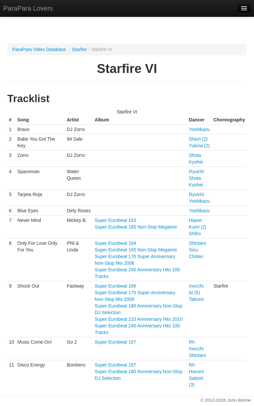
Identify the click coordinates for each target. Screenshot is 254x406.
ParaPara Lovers (28, 8)
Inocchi (196, 286)
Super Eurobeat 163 (115, 220)
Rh (192, 342)
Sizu (193, 249)
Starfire (79, 49)
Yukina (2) (199, 145)
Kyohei (196, 162)
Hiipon (195, 220)
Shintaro (197, 243)
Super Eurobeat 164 (115, 243)
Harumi (196, 371)
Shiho (195, 233)
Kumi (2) (197, 227)
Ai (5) (194, 292)
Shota (195, 155)
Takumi (196, 299)
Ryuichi (196, 171)
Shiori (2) (198, 139)
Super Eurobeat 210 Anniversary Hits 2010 (138, 319)
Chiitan (196, 256)
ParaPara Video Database (39, 49)
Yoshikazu (199, 129)
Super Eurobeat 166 (115, 286)
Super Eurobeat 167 (115, 342)
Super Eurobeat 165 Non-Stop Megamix (136, 227)
